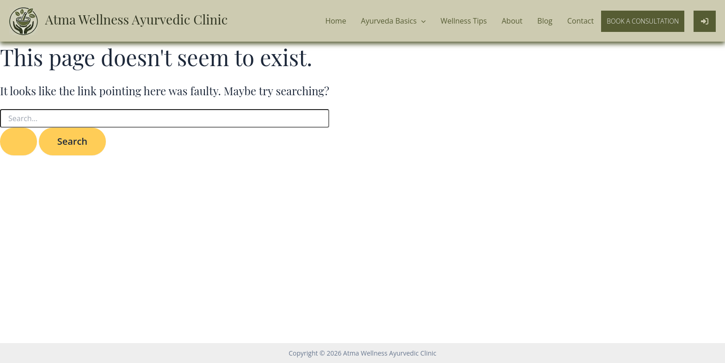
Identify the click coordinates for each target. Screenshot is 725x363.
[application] (421, 21)
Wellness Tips (464, 21)
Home (335, 21)
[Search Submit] (18, 141)
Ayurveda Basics (393, 21)
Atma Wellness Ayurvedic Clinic (136, 19)
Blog (545, 21)
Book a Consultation (643, 21)
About (512, 21)
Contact (580, 21)
